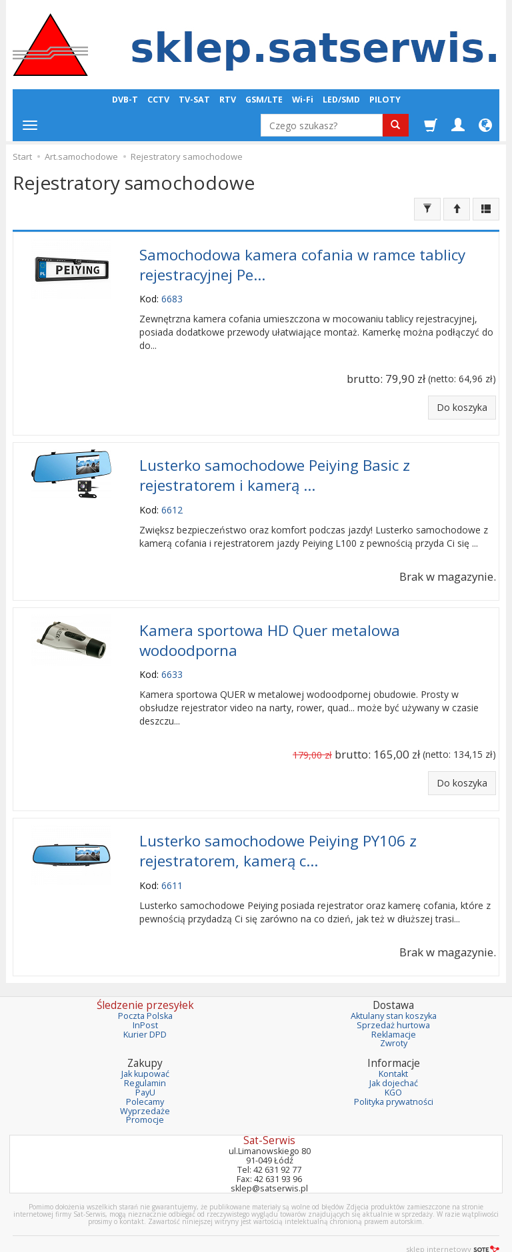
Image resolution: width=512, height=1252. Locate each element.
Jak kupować (145, 1056)
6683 (172, 294)
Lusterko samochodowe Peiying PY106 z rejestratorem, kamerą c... (278, 835)
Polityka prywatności (393, 1084)
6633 (172, 661)
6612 (172, 501)
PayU (145, 1074)
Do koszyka (462, 403)
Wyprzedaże (145, 1093)
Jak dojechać (393, 1066)
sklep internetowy (452, 1232)
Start (22, 156)
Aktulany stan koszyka (394, 998)
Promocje (145, 1102)
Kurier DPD (145, 1016)
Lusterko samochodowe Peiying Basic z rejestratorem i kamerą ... (274, 469)
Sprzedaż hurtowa (393, 1007)
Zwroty (393, 1026)
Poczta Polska (145, 998)
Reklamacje (393, 1016)
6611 (172, 868)
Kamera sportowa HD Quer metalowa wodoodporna (269, 629)
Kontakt (393, 1056)
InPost (145, 1007)
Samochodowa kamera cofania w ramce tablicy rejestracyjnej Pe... (302, 262)
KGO (393, 1074)
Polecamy (145, 1084)
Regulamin (145, 1066)
